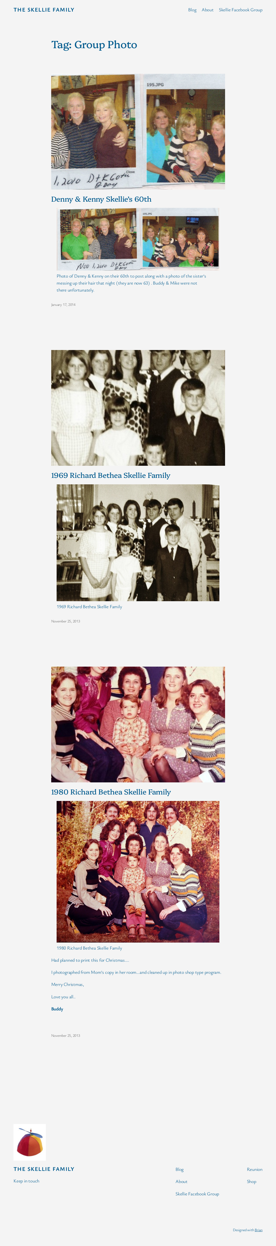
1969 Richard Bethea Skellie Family (111, 475)
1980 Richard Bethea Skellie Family (111, 792)
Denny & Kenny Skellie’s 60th (101, 199)
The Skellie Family (44, 9)
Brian (259, 1229)
